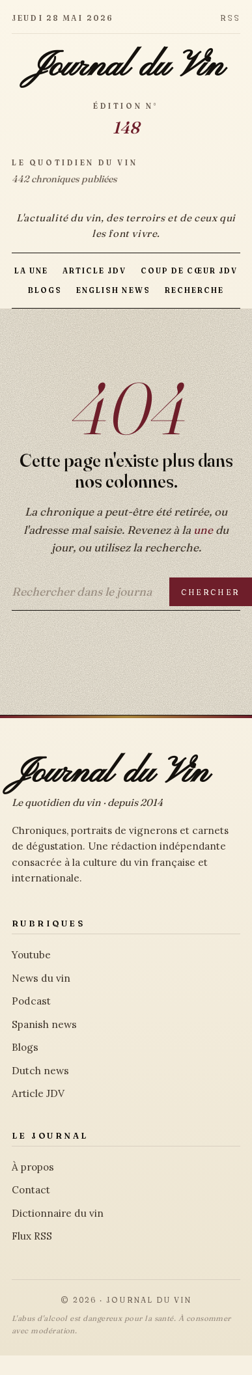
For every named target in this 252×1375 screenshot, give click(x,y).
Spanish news (44, 1024)
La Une (31, 270)
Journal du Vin (126, 67)
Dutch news (40, 1070)
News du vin (41, 978)
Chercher (210, 592)
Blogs (45, 290)
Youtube (31, 955)
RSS (230, 18)
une (203, 529)
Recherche (194, 290)
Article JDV (94, 270)
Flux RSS (32, 1236)
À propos (33, 1167)
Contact (31, 1190)
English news (113, 290)
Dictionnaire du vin (58, 1213)
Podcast (31, 1001)
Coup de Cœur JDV (189, 270)
